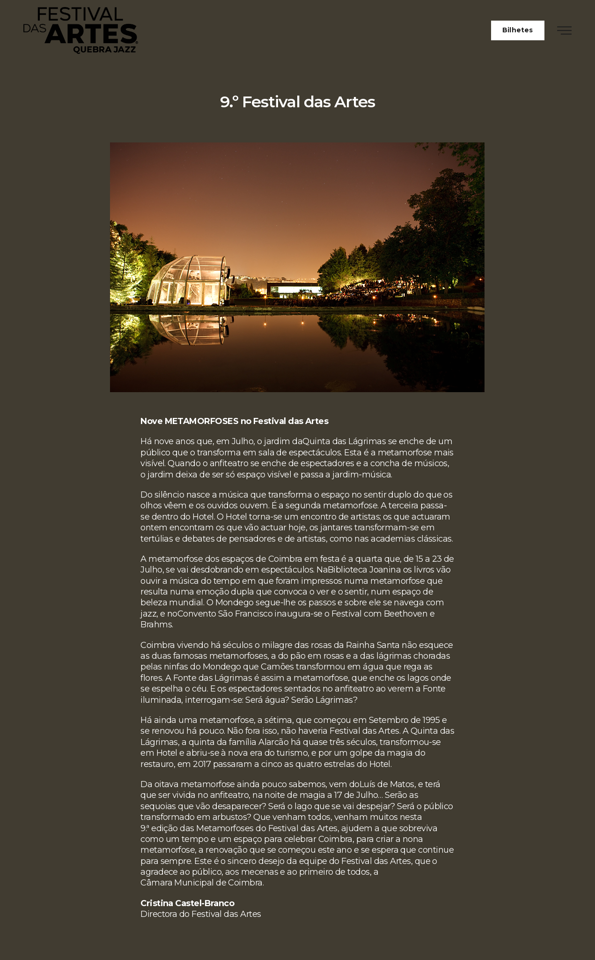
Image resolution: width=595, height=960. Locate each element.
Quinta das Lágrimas (344, 441)
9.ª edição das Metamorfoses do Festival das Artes (239, 828)
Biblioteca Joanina (364, 570)
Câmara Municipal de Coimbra (201, 883)
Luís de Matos (387, 784)
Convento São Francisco (224, 614)
